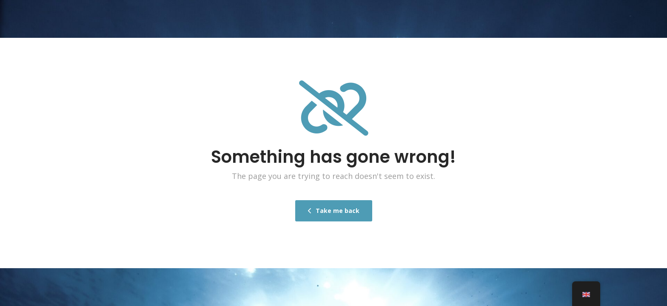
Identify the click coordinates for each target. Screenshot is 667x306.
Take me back (333, 210)
